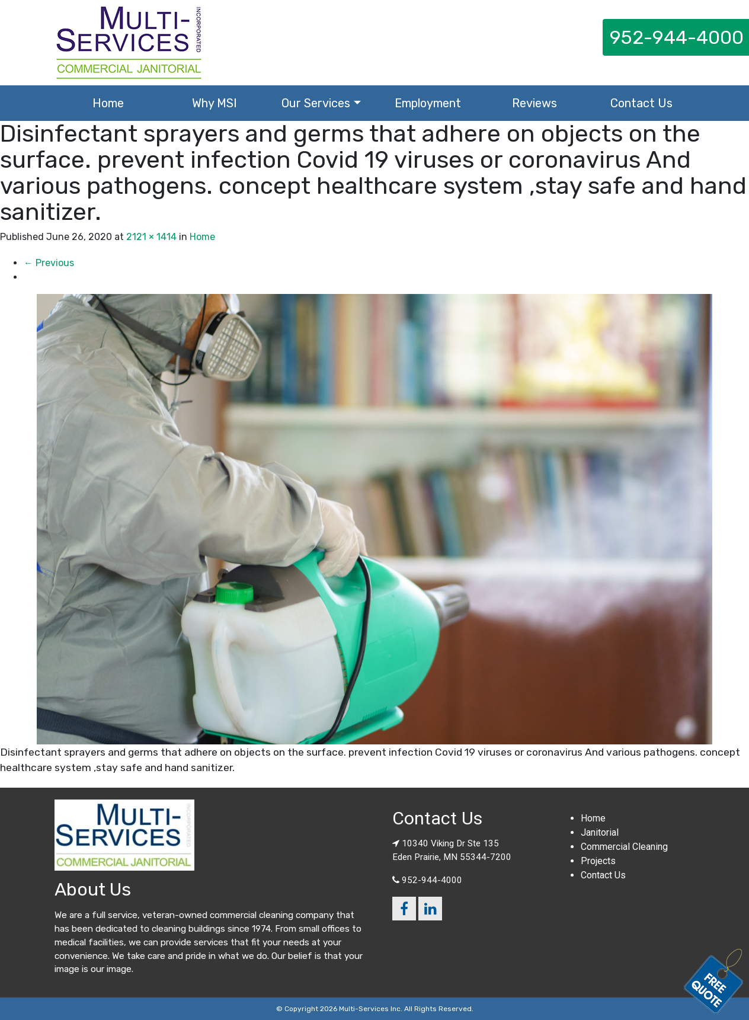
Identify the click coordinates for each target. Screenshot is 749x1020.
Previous (49, 262)
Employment (428, 103)
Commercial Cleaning (624, 846)
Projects (598, 860)
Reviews (534, 103)
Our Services (315, 103)
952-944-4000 (432, 880)
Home (108, 103)
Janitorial (600, 832)
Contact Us (641, 103)
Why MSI (214, 103)
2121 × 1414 (151, 236)
